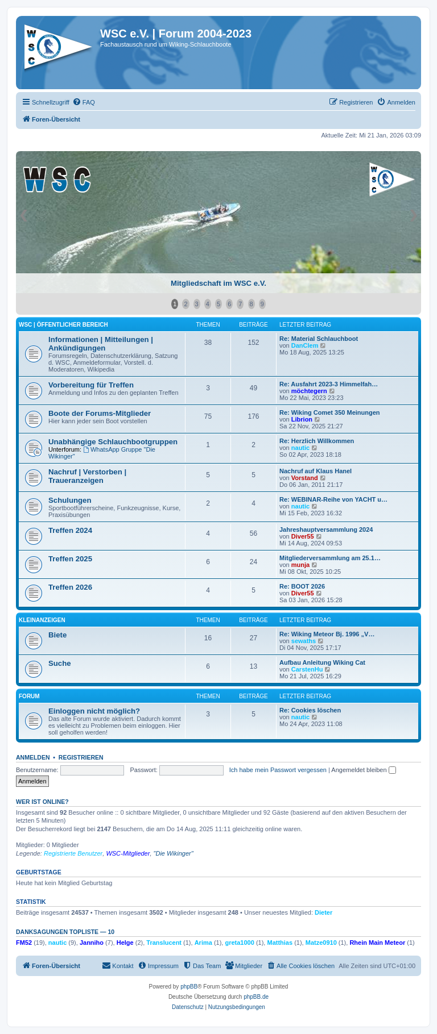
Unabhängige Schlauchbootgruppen (113, 441)
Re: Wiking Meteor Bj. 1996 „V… (326, 634)
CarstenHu (307, 669)
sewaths (303, 640)
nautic (300, 447)
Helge (125, 942)
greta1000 (239, 942)
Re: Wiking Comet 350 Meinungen (329, 412)
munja (300, 564)
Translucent (164, 942)
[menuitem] (83, 102)
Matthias (279, 942)
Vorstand (304, 477)
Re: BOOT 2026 (302, 586)
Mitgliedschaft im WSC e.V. (218, 283)
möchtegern (309, 390)
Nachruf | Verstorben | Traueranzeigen (87, 476)
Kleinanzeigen (42, 620)
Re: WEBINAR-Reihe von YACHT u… (333, 499)
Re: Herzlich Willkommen (316, 440)
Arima (203, 942)
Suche (59, 663)
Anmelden (33, 757)
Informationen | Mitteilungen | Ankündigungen (100, 343)
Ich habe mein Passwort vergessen (278, 769)
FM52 (24, 942)
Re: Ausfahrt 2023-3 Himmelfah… (328, 384)
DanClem (305, 345)
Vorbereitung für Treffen (91, 385)
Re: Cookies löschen (310, 710)
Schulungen (69, 500)
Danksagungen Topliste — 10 (65, 931)
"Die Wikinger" (173, 853)
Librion (301, 419)
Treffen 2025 (70, 558)
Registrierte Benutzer (73, 853)
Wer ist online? (42, 801)
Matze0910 (321, 942)
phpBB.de (256, 997)
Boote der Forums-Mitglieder (99, 413)
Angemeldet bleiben (363, 769)
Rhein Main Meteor (377, 942)
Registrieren (81, 757)
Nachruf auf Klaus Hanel (315, 471)
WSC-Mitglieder (128, 853)
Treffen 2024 (70, 530)
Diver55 (302, 536)
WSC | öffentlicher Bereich (63, 325)
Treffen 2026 (70, 587)
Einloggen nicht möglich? (94, 711)
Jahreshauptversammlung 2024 (326, 529)
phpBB (188, 986)
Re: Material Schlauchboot (318, 338)
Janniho (92, 942)
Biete (57, 635)
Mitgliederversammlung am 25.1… (330, 557)
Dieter (323, 912)
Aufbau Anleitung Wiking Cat (322, 662)
